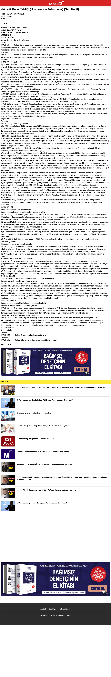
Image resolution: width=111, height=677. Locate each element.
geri (3, 3)
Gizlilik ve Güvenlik (65, 609)
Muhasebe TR (45, 616)
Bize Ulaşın (52, 609)
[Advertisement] (55, 537)
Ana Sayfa (43, 609)
